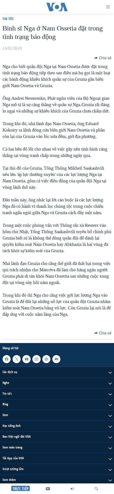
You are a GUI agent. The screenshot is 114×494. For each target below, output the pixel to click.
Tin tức (8, 18)
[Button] (102, 58)
